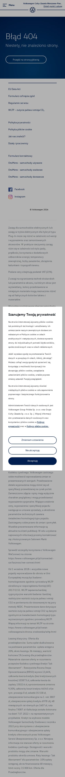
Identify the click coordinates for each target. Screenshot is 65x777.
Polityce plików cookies (38, 426)
